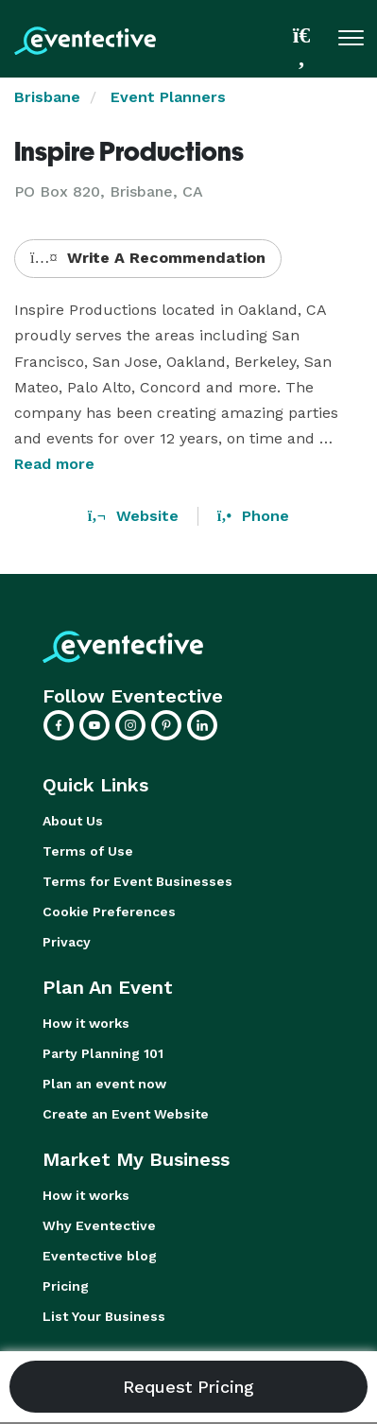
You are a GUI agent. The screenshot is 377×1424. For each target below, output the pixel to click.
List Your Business (104, 1316)
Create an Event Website (126, 1113)
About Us (73, 820)
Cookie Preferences (109, 911)
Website (133, 516)
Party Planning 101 (103, 1053)
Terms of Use (88, 851)
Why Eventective (99, 1225)
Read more (54, 464)
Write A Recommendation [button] (148, 258)
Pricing (66, 1286)
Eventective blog (100, 1255)
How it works (86, 1023)
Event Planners (168, 97)
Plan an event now (104, 1083)
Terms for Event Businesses (137, 881)
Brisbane (47, 97)
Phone (253, 516)
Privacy (67, 941)
